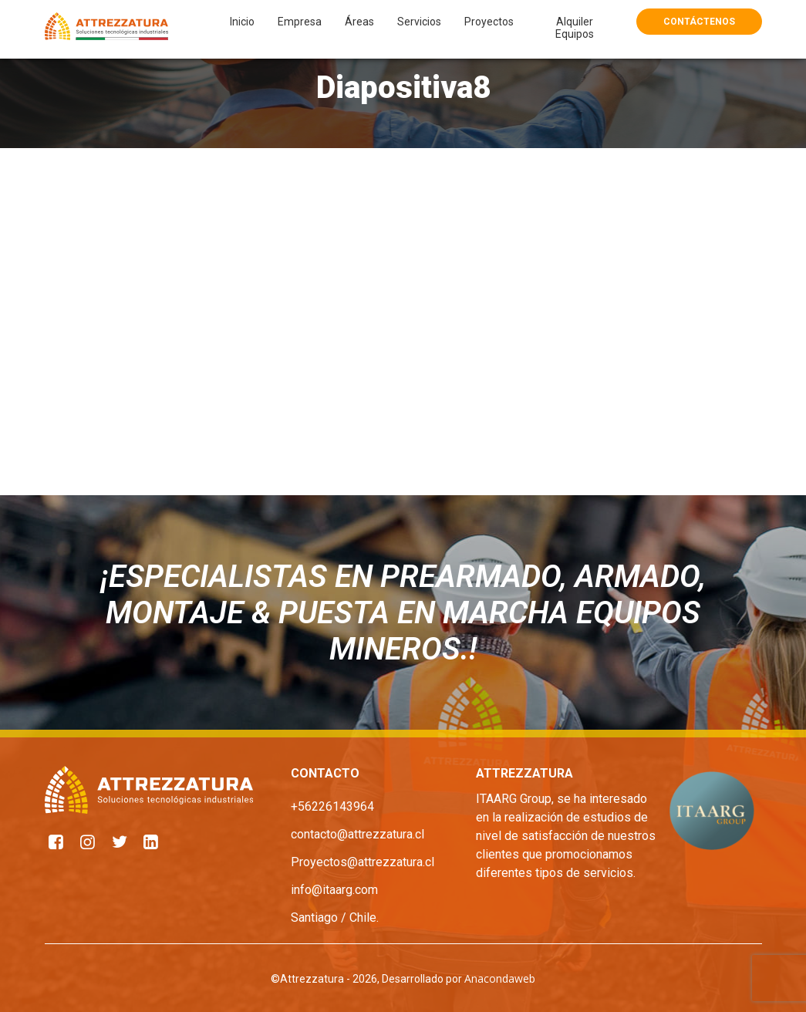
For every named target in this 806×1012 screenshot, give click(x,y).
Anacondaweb (499, 978)
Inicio (242, 21)
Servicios (419, 21)
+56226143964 (332, 806)
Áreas (359, 21)
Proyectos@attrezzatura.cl (362, 862)
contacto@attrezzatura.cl (357, 834)
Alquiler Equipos (574, 27)
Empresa (300, 21)
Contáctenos (699, 21)
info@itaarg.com (334, 889)
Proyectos (489, 21)
